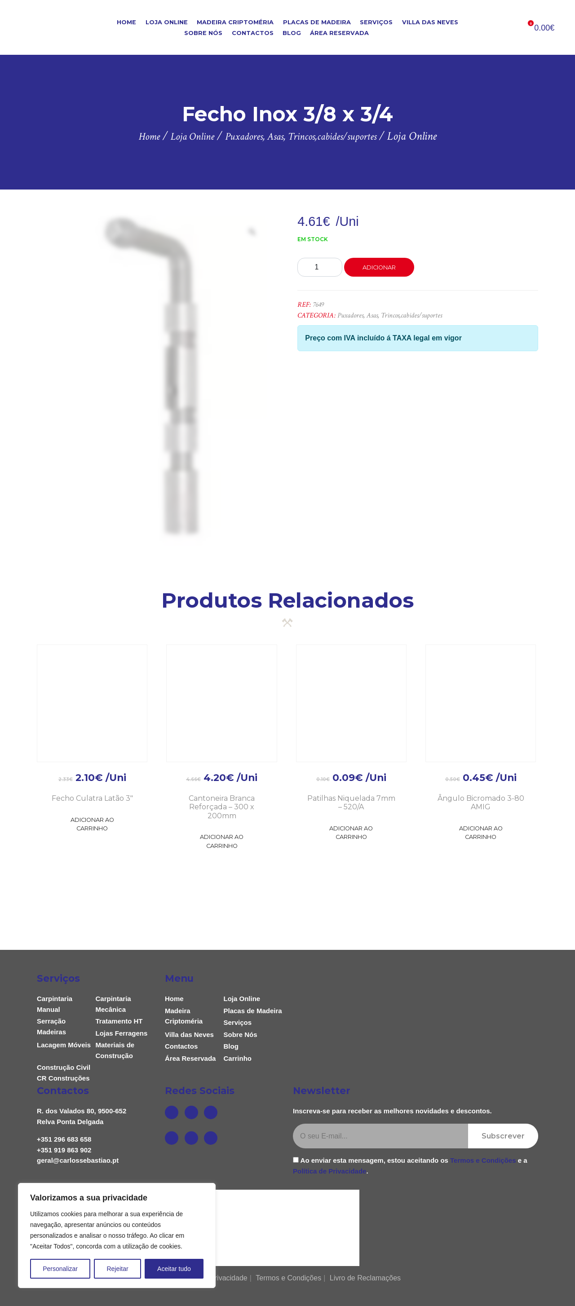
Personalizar (60, 1268)
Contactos (253, 33)
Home (126, 22)
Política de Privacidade (329, 1171)
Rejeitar (117, 1268)
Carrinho (238, 1058)
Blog (292, 33)
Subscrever (503, 1136)
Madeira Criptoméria (235, 22)
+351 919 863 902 (64, 1150)
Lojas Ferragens (122, 1033)
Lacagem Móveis (64, 1045)
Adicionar (379, 267)
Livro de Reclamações (365, 1278)
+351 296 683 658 (64, 1139)
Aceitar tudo (174, 1268)
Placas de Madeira (317, 22)
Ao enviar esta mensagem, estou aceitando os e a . (410, 1165)
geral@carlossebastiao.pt (78, 1160)
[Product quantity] (319, 267)
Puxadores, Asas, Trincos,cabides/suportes (389, 315)
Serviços (376, 22)
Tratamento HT (119, 1021)
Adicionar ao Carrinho (92, 824)
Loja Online (167, 22)
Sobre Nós (203, 33)
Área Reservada (339, 33)
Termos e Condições (483, 1160)
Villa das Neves (430, 22)
